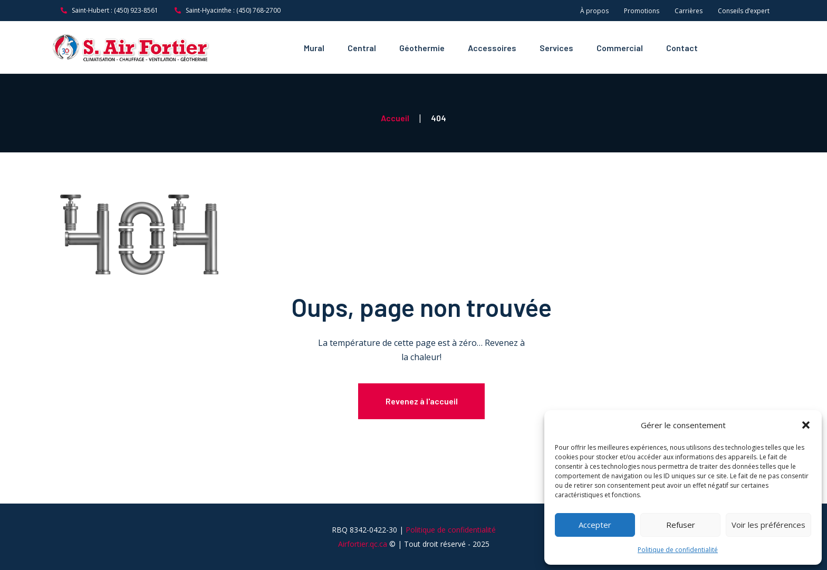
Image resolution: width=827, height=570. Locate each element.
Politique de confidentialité (678, 549)
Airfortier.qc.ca (362, 553)
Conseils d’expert (744, 10)
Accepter (595, 524)
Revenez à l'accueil (422, 401)
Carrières (689, 10)
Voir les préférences (768, 524)
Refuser (680, 524)
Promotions (641, 10)
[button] (806, 425)
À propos (594, 10)
